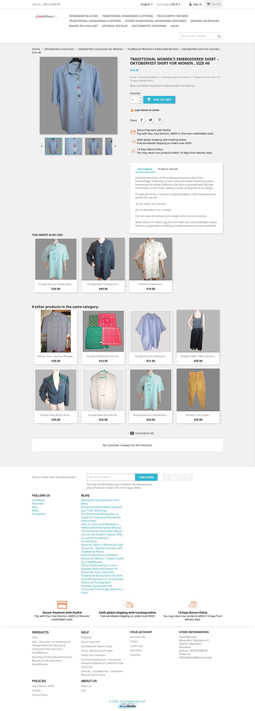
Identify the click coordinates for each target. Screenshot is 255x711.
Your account (141, 632)
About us (86, 686)
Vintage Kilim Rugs (204, 21)
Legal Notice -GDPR (43, 686)
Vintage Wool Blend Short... (56, 415)
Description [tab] (145, 169)
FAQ (83, 690)
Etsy (34, 507)
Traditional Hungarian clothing (95, 21)
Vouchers (135, 654)
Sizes (35, 637)
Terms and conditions (93, 655)
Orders (134, 641)
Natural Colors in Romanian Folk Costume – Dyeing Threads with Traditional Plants (102, 548)
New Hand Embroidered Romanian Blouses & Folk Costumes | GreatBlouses (52, 660)
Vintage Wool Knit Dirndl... (103, 415)
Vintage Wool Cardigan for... (103, 284)
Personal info (137, 637)
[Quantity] (134, 99)
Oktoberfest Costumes (149, 26)
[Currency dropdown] (175, 5)
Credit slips (136, 645)
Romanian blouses (83, 16)
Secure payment (90, 641)
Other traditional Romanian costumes (155, 21)
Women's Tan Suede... (198, 415)
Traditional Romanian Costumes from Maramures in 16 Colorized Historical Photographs (102, 579)
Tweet (150, 119)
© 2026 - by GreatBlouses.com (127, 701)
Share (141, 119)
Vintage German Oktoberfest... (55, 284)
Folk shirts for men (172, 16)
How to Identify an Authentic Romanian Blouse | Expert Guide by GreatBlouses (102, 558)
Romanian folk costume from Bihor (100, 501)
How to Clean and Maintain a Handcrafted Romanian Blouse (101, 525)
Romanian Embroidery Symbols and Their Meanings (101, 508)
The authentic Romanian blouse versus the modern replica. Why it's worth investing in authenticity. (101, 536)
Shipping (86, 637)
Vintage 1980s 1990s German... (198, 356)
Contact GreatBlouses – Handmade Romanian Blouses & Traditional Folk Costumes (102, 663)
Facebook (166, 477)
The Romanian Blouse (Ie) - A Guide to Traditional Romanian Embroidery (101, 517)
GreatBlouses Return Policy (96, 646)
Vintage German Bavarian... (151, 356)
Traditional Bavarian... (150, 284)
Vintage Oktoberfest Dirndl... (103, 356)
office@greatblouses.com (195, 657)
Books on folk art (83, 26)
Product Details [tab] (168, 169)
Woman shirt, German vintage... (55, 356)
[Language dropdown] (147, 5)
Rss (174, 477)
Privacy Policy (39, 694)
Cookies (36, 690)
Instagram (189, 477)
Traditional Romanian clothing (127, 16)
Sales (175, 26)
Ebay (35, 510)
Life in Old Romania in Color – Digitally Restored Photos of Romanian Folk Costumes (100, 568)
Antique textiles (115, 26)
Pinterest (159, 119)
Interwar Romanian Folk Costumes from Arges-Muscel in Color (102, 589)
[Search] (201, 36)
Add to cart (159, 99)
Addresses (136, 650)
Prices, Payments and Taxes (97, 650)
